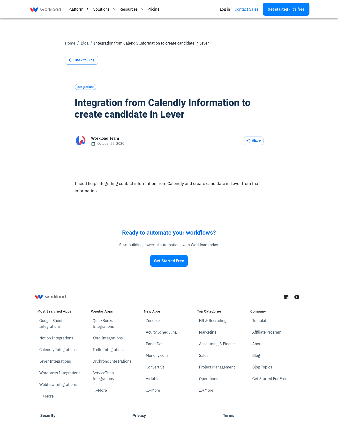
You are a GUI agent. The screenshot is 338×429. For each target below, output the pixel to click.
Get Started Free (169, 261)
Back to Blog (81, 60)
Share (253, 141)
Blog (85, 43)
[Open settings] (286, 9)
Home (70, 43)
